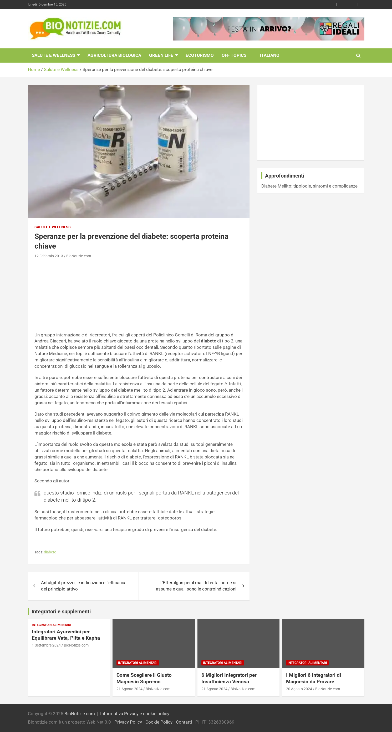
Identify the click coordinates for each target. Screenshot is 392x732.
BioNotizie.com (78, 256)
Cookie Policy (158, 722)
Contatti (184, 722)
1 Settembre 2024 (46, 645)
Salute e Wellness (53, 55)
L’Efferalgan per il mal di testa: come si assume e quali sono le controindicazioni (196, 586)
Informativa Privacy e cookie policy (134, 713)
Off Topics (234, 55)
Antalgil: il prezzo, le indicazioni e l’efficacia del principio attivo (83, 586)
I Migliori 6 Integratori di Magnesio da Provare (313, 678)
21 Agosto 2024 (129, 689)
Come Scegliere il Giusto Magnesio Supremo (144, 678)
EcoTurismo (200, 55)
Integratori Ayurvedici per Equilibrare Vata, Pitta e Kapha (66, 635)
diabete (50, 552)
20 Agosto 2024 (299, 689)
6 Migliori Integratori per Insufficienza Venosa (229, 678)
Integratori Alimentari (51, 625)
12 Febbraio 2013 (48, 256)
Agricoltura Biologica (114, 55)
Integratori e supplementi (61, 611)
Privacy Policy (128, 722)
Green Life (161, 55)
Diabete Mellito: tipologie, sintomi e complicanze (309, 186)
